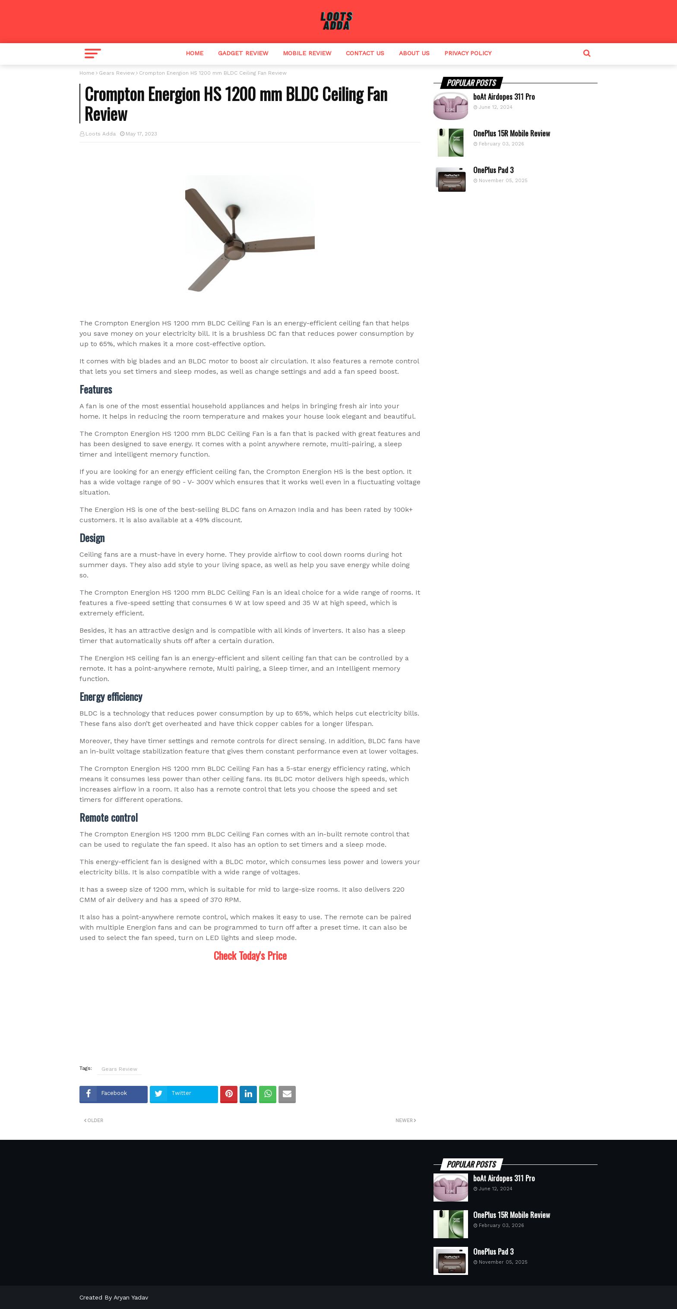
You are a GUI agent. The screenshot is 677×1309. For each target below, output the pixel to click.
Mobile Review (307, 53)
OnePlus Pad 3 (493, 170)
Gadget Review (243, 53)
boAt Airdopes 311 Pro (504, 96)
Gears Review (117, 73)
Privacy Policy (467, 53)
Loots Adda (100, 134)
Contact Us (365, 53)
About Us (414, 53)
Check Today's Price (250, 955)
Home (194, 53)
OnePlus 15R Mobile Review (511, 133)
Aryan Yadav (131, 1297)
